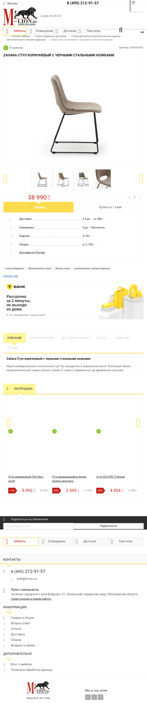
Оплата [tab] (102, 337)
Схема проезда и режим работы (31, 598)
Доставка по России (32, 252)
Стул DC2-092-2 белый (110, 477)
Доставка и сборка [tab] (75, 337)
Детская (89, 541)
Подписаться (108, 526)
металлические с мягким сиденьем (92, 268)
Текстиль (126, 541)
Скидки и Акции (22, 618)
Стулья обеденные (14, 268)
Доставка (18, 634)
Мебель (20, 541)
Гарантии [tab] (122, 337)
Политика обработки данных (31, 670)
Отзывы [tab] (13, 347)
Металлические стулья (39, 268)
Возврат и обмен (23, 645)
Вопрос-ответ (20, 623)
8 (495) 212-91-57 (83, 3)
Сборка (16, 640)
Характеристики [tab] (42, 337)
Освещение (56, 541)
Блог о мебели (21, 664)
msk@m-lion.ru (27, 579)
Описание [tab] (14, 337)
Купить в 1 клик (110, 207)
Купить (40, 207)
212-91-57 (51, 16)
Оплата (16, 629)
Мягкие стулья (63, 268)
